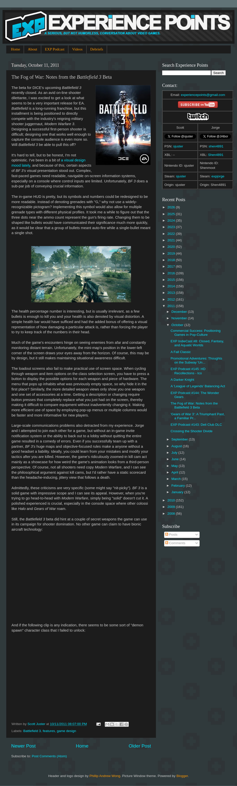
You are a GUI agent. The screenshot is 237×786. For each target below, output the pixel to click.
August (177, 446)
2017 (171, 266)
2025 (171, 214)
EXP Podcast (54, 49)
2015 (171, 280)
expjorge (218, 176)
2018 (171, 260)
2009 (171, 507)
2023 (171, 227)
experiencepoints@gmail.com (203, 95)
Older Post (140, 746)
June (175, 459)
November (179, 318)
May (175, 466)
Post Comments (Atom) (49, 756)
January (177, 492)
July (174, 452)
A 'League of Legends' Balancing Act (198, 386)
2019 (171, 253)
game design (66, 731)
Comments (175, 543)
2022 (171, 234)
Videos (77, 49)
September (180, 439)
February (178, 485)
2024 (171, 220)
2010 (171, 500)
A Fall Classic (181, 352)
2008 (171, 513)
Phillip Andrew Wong (104, 776)
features (49, 731)
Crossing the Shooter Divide (192, 431)
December (179, 312)
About (32, 49)
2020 (171, 247)
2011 (171, 306)
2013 (171, 293)
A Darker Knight (182, 380)
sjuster (178, 146)
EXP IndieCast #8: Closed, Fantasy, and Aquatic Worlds (197, 343)
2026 (171, 207)
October (177, 325)
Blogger (182, 776)
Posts (171, 534)
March (176, 479)
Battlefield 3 (32, 731)
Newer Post (23, 746)
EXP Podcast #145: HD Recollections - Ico (188, 371)
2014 (171, 286)
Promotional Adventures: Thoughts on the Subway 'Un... (196, 360)
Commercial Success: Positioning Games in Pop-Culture (196, 333)
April (175, 472)
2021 (171, 240)
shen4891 (216, 146)
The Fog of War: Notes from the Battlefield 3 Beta (194, 405)
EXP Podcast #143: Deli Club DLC (196, 424)
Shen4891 (216, 155)
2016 (171, 273)
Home (15, 49)
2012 (171, 299)
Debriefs (96, 49)
